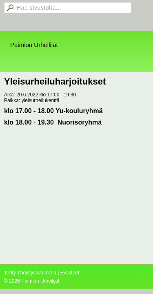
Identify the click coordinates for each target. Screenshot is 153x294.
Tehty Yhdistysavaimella (30, 273)
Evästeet (70, 273)
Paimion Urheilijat (34, 44)
